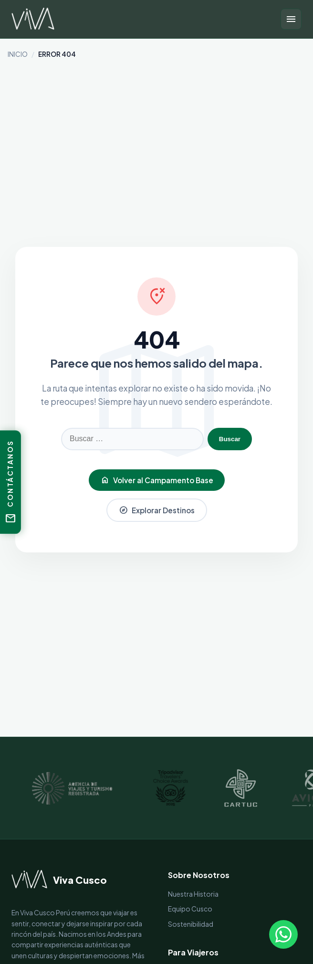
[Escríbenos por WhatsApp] (283, 934)
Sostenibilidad (190, 924)
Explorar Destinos (157, 510)
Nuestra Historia (193, 894)
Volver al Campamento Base (156, 480)
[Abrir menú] (291, 19)
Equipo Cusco (190, 908)
